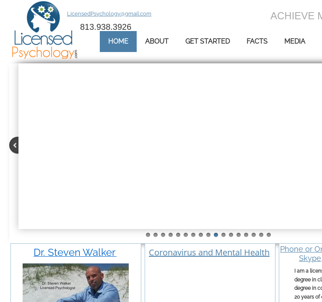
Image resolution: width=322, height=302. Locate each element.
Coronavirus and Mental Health (209, 252)
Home (118, 41)
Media (294, 41)
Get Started (207, 41)
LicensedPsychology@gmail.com (109, 13)
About (157, 41)
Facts (257, 41)
